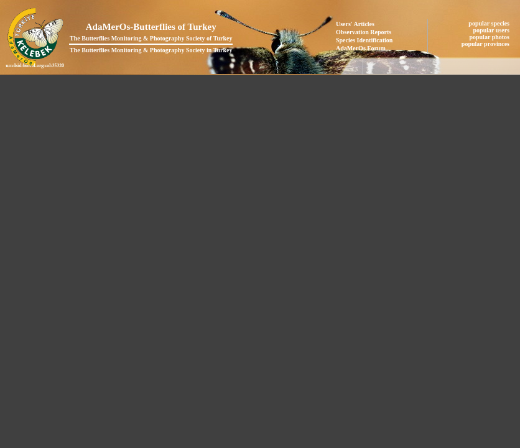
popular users (492, 30)
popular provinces (486, 43)
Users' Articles (355, 24)
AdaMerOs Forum (361, 48)
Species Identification (364, 40)
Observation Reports (363, 32)
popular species (489, 23)
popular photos (490, 37)
